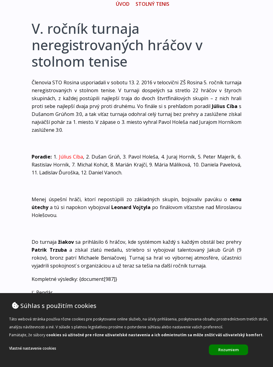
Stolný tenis (152, 4)
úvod (123, 4)
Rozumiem (228, 349)
